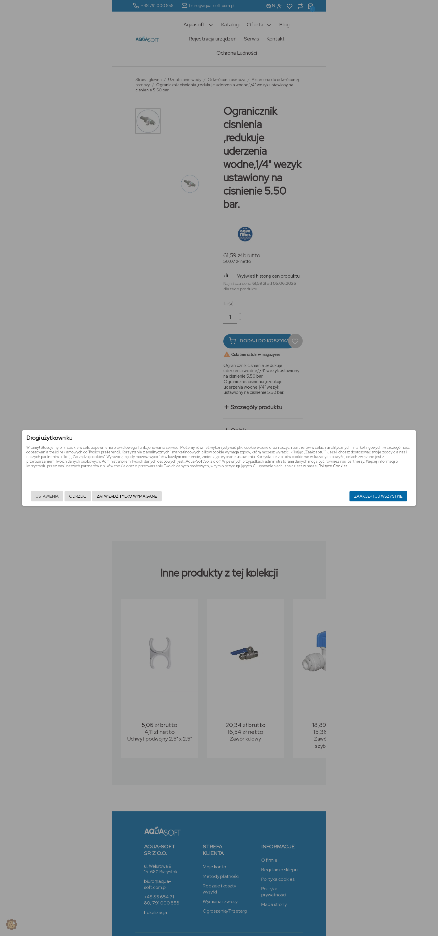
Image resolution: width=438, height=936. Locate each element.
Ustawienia (103, 496)
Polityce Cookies (276, 475)
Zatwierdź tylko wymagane (182, 496)
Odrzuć (133, 496)
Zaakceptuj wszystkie (322, 496)
